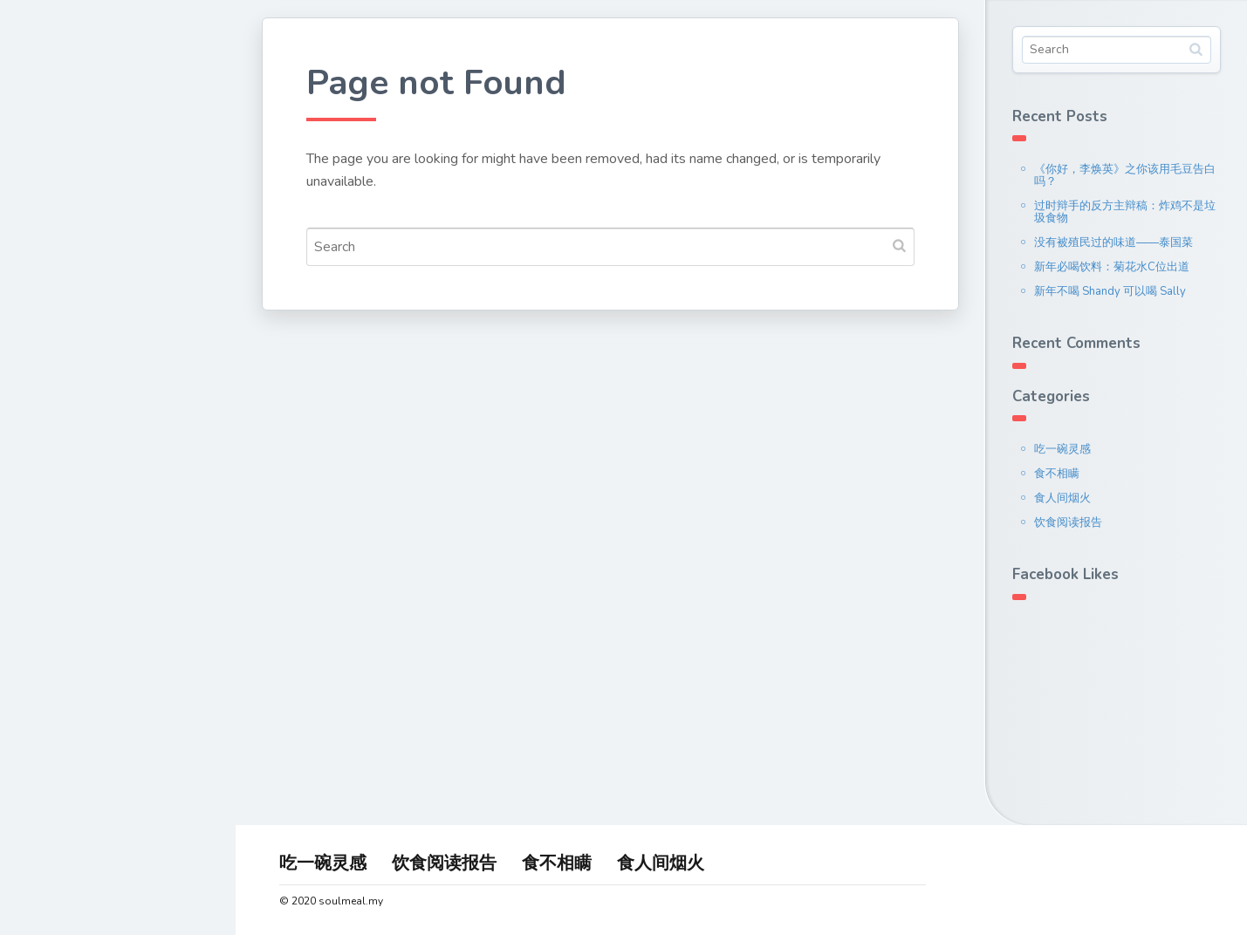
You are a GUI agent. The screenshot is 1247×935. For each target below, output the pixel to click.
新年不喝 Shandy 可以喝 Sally (1110, 291)
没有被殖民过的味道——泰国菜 (1113, 242)
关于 (50, 259)
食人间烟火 (1062, 498)
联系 (50, 341)
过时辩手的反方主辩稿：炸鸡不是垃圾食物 (1125, 212)
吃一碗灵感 (1062, 449)
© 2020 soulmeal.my (331, 901)
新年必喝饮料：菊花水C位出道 (1111, 267)
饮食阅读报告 (1068, 522)
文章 (50, 300)
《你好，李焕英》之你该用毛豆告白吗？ (1125, 175)
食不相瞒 (1056, 473)
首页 (50, 218)
